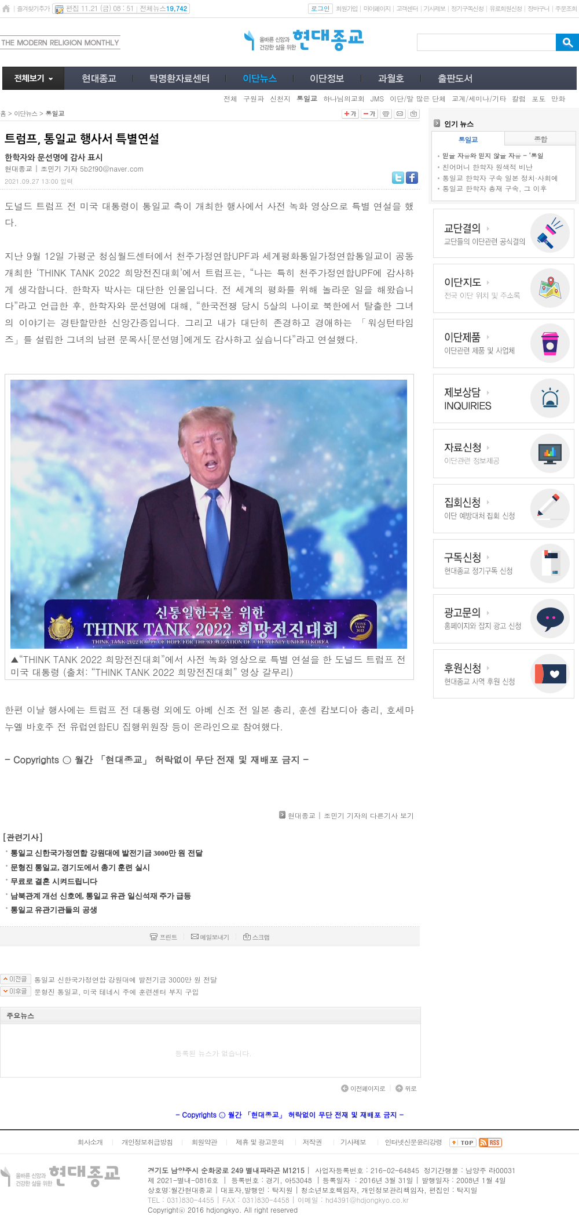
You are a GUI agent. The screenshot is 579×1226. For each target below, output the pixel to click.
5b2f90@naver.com (112, 168)
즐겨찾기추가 (33, 8)
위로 (405, 1088)
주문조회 (566, 8)
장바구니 (538, 8)
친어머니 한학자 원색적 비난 (487, 167)
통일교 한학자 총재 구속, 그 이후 (494, 188)
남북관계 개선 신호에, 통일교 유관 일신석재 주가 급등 (100, 896)
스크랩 (256, 937)
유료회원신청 (505, 8)
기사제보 (434, 8)
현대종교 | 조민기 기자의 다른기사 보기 (351, 815)
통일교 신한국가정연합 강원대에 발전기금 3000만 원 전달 (106, 853)
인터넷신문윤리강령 (413, 1142)
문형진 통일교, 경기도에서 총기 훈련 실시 (80, 867)
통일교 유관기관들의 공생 (53, 909)
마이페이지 (376, 8)
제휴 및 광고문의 (260, 1142)
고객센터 (406, 8)
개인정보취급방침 (147, 1142)
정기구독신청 (467, 8)
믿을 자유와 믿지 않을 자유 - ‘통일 (493, 155)
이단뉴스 (25, 113)
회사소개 (89, 1142)
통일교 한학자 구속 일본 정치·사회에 (500, 178)
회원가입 (346, 8)
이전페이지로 (363, 1088)
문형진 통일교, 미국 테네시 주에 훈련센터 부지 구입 (116, 991)
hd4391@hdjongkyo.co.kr (367, 1200)
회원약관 (204, 1142)
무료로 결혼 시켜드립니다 (53, 881)
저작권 (312, 1142)
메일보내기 (210, 937)
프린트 (163, 937)
